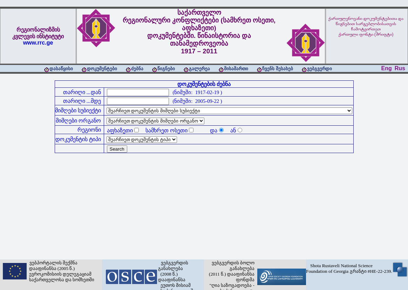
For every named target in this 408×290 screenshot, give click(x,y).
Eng (386, 68)
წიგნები (166, 68)
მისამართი (236, 68)
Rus (400, 68)
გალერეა (199, 68)
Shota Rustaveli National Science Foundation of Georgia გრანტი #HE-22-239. (349, 268)
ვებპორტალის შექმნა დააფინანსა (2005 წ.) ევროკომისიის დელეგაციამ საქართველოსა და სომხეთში (60, 271)
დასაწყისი (61, 68)
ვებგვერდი (319, 68)
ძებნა (137, 68)
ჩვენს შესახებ (277, 68)
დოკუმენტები (102, 68)
